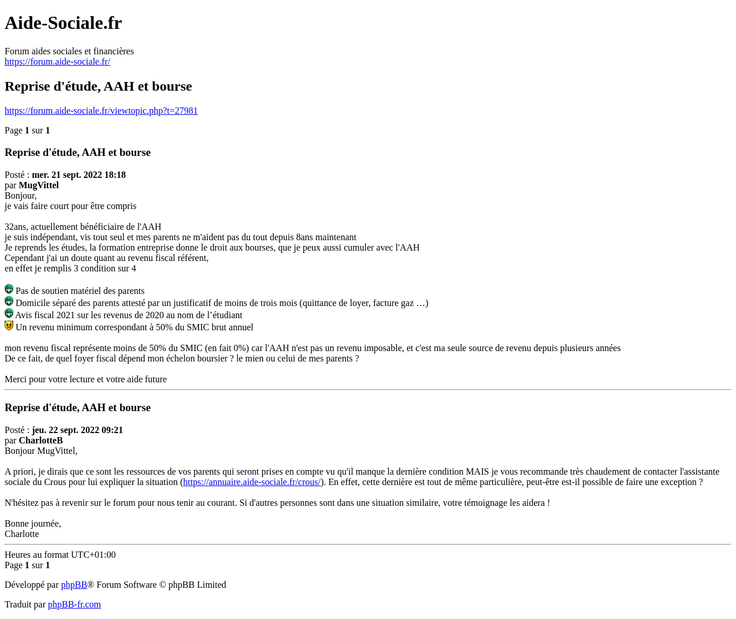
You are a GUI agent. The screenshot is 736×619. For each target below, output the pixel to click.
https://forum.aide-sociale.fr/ (57, 61)
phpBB (74, 585)
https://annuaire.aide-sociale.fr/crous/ (251, 482)
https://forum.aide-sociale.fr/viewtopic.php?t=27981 (101, 110)
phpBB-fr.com (74, 604)
